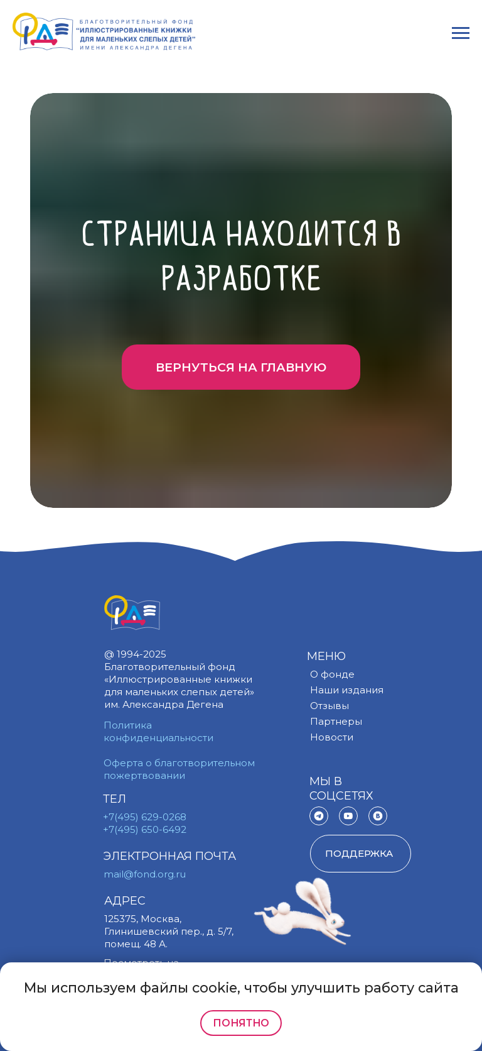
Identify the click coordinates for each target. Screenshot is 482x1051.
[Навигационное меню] (460, 33)
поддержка (359, 853)
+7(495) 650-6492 (144, 829)
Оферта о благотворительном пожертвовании (179, 769)
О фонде (332, 674)
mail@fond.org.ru (145, 874)
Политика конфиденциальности (158, 731)
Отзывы (329, 706)
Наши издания (346, 690)
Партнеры (336, 721)
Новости (331, 737)
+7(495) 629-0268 (144, 817)
